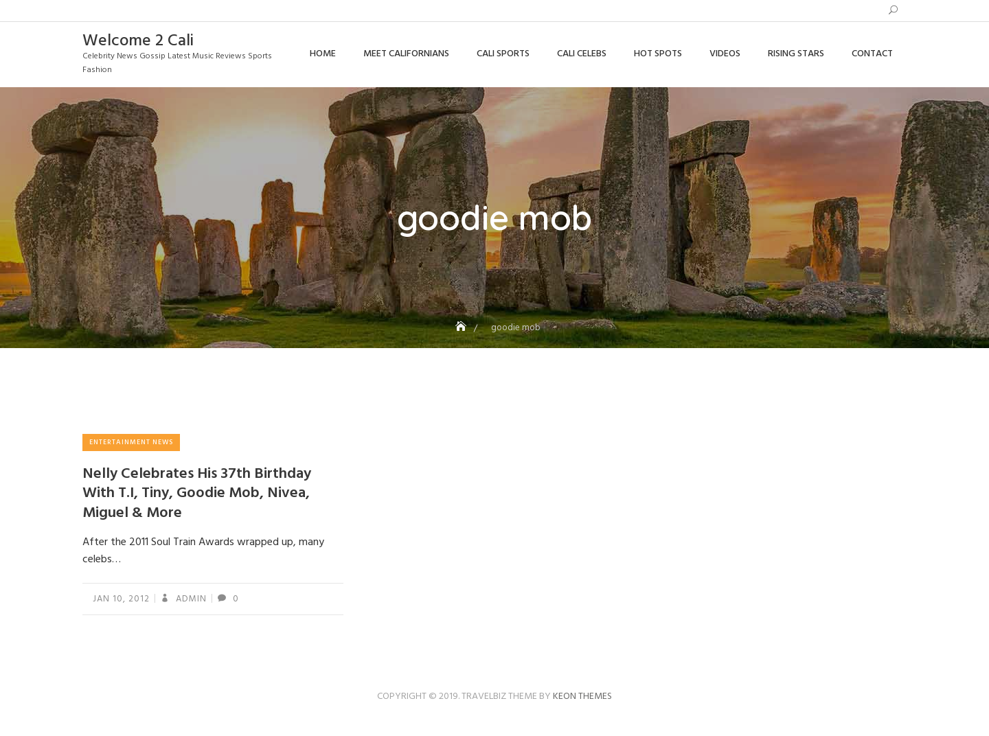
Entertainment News (131, 442)
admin (190, 599)
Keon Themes (582, 696)
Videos (724, 54)
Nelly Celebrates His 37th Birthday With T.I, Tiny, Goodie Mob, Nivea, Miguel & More (196, 493)
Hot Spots (658, 54)
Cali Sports (503, 54)
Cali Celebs (581, 54)
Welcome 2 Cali (138, 41)
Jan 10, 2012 (121, 599)
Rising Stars (796, 54)
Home (323, 54)
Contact (872, 54)
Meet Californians (406, 54)
